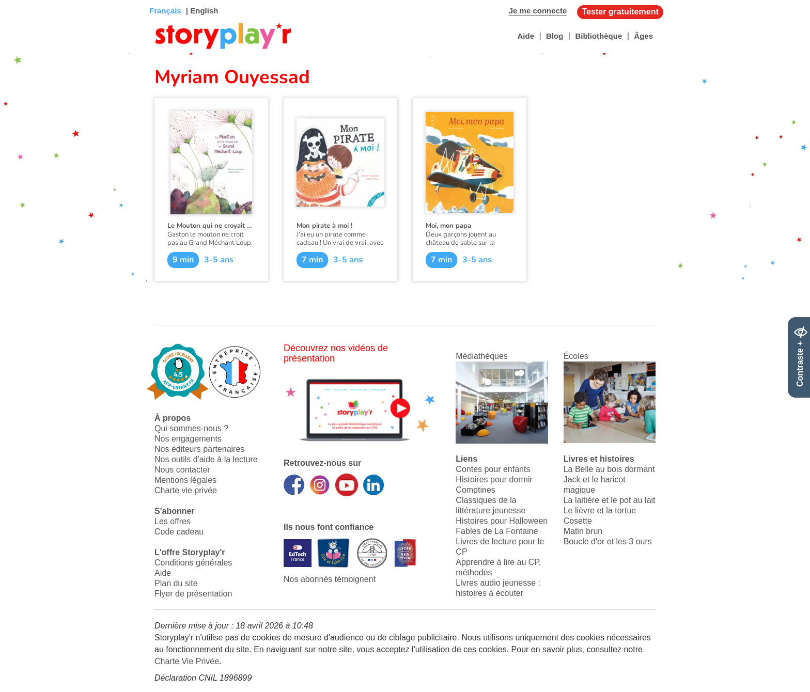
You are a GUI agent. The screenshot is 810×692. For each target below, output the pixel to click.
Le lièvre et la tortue (600, 510)
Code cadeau (179, 531)
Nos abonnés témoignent (330, 579)
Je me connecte (538, 10)
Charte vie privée (185, 490)
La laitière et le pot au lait (610, 500)
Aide (525, 36)
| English (201, 10)
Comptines (475, 489)
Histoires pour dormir (494, 479)
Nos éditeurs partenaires (199, 449)
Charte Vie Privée (186, 661)
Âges (643, 36)
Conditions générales (193, 562)
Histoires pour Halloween (502, 520)
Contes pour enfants (493, 469)
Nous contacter (182, 469)
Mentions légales (185, 480)
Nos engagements (188, 438)
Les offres (172, 521)
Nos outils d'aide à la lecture (206, 459)
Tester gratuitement (620, 11)
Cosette (578, 520)
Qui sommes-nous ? (191, 428)
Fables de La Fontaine (497, 531)
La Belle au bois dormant (609, 469)
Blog (554, 36)
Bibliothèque (598, 36)
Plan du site (176, 583)
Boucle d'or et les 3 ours (608, 541)
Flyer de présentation (193, 593)
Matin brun (583, 531)
